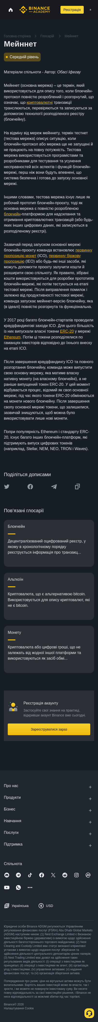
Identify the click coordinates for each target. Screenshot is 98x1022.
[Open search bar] (53, 9)
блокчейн (12, 214)
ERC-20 (67, 331)
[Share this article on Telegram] (54, 487)
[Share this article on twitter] (7, 487)
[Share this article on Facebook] (30, 487)
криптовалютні (40, 102)
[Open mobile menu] (90, 9)
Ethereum (12, 337)
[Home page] (34, 10)
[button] (90, 10)
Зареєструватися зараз (49, 729)
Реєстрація (72, 10)
